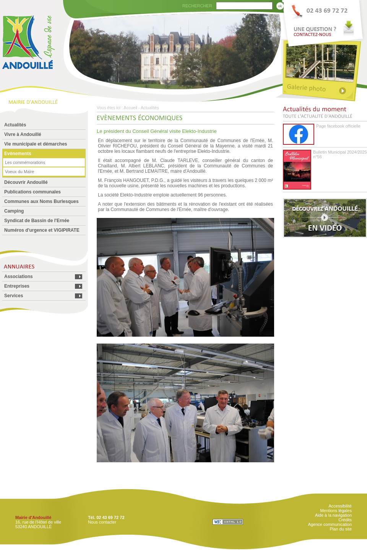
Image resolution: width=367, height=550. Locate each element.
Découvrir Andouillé (26, 182)
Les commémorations (25, 162)
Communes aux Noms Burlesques (41, 201)
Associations (18, 276)
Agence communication (330, 524)
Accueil (130, 107)
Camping (14, 211)
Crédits (345, 519)
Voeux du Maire (19, 171)
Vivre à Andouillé (22, 134)
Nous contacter (102, 522)
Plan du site (341, 529)
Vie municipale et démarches (35, 144)
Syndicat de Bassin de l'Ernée (36, 220)
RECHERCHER (197, 5)
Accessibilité (340, 506)
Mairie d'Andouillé (33, 517)
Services (13, 295)
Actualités (15, 125)
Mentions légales (336, 510)
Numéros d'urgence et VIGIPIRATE (42, 230)
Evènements (17, 153)
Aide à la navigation (333, 515)
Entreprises (16, 286)
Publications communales (32, 192)
